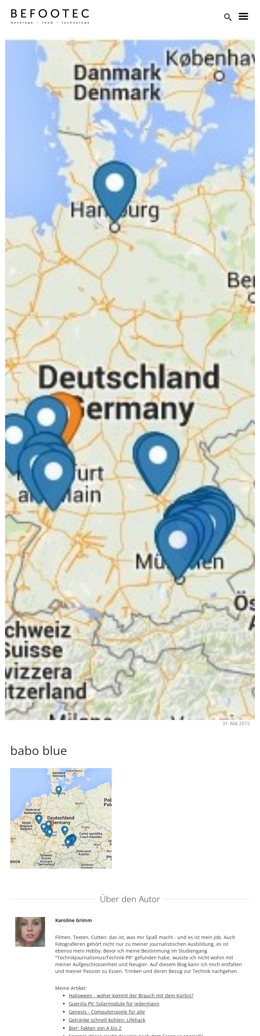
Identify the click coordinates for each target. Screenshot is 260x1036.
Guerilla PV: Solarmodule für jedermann (114, 1003)
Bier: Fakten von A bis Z (95, 1028)
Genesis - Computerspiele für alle (107, 1012)
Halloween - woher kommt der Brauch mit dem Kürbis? (131, 995)
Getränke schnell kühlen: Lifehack (107, 1020)
